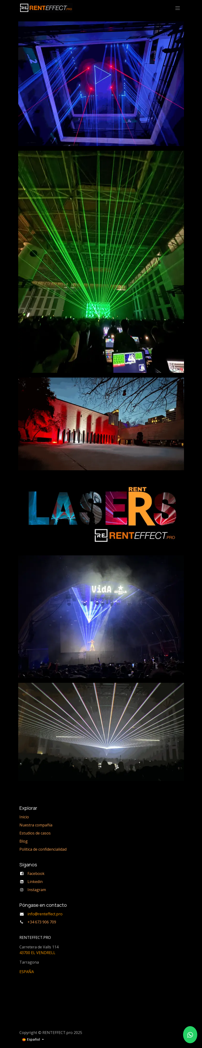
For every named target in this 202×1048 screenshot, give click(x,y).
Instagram (36, 889)
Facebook (36, 873)
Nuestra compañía (35, 825)
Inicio (24, 817)
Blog (23, 841)
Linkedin (35, 881)
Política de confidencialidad (43, 849)
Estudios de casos (35, 833)
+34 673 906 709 (41, 922)
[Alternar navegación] (177, 7)
